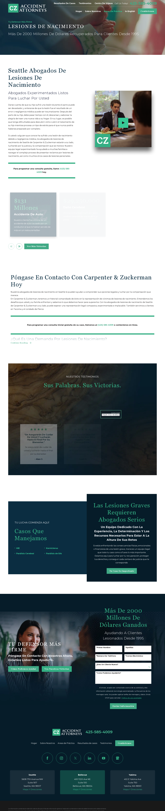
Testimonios (85, 3)
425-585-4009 (143, 3)
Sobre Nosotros (47, 743)
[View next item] (19, 246)
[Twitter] (75, 758)
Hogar (34, 743)
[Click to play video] (123, 123)
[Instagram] (61, 758)
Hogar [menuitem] (79, 11)
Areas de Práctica (66, 743)
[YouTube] (103, 758)
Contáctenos (147, 11)
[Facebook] (47, 758)
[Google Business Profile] (117, 758)
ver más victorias (36, 246)
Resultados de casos (64, 3)
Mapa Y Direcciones (32, 789)
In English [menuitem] (130, 11)
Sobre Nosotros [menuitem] (93, 11)
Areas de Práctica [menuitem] (113, 11)
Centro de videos (104, 3)
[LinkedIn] (89, 758)
